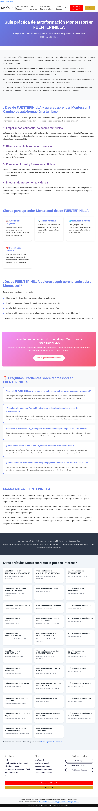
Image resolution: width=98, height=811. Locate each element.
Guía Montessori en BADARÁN (17, 606)
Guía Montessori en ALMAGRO (17, 683)
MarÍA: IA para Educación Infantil (46, 8)
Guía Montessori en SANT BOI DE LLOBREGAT (48, 684)
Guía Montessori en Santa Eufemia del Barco (15, 729)
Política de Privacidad (79, 765)
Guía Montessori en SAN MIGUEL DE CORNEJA (46, 634)
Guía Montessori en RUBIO (47, 698)
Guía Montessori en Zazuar (47, 588)
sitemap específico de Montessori (51, 742)
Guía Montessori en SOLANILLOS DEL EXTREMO (48, 572)
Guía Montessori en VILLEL (79, 668)
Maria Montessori (6, 1)
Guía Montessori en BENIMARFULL (76, 652)
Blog (66, 8)
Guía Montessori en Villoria (79, 633)
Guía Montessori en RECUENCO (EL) (76, 572)
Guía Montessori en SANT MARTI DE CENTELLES (15, 589)
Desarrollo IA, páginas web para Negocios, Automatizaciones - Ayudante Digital (49, 805)
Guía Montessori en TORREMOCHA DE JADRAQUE (17, 572)
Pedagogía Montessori (44, 772)
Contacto (90, 8)
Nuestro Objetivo (59, 8)
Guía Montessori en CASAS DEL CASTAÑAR (47, 619)
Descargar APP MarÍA (76, 8)
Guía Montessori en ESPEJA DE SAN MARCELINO (47, 652)
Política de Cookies (79, 770)
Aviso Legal (79, 761)
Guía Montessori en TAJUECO (80, 683)
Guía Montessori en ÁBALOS (79, 606)
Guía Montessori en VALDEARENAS (13, 652)
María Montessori (42, 763)
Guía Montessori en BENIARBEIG (76, 589)
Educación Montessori (43, 769)
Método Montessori (34, 8)
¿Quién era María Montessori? (21, 8)
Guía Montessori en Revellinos (48, 606)
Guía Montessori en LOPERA (79, 698)
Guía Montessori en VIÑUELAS (80, 618)
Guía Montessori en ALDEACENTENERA (13, 634)
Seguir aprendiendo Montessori (49, 358)
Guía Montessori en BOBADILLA (13, 619)
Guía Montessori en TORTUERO (44, 729)
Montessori (39, 760)
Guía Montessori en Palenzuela (13, 669)
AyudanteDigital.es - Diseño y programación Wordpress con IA (59, 802)
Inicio (11, 8)
